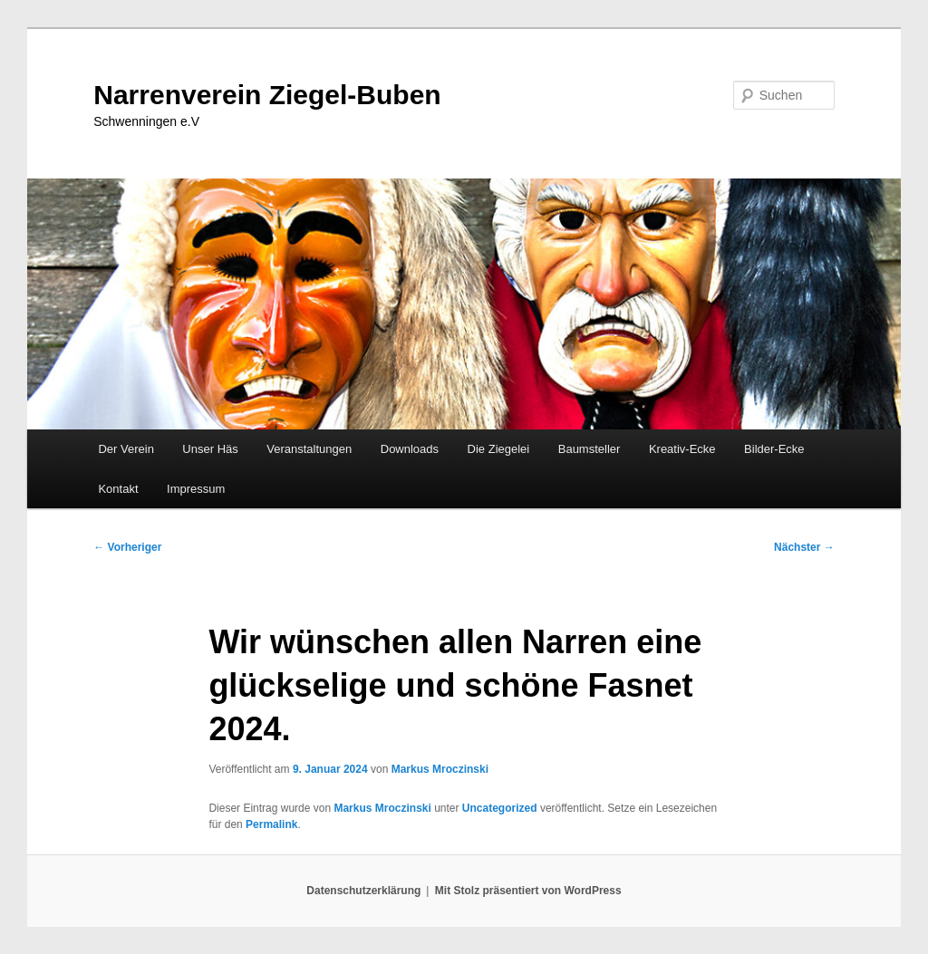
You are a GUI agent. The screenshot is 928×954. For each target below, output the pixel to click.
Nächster (804, 547)
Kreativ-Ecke (682, 449)
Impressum (196, 489)
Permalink (271, 824)
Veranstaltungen (309, 449)
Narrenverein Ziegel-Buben (266, 95)
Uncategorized (499, 808)
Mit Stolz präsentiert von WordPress (528, 890)
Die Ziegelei (499, 449)
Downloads (410, 449)
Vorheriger (127, 547)
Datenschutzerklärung (363, 890)
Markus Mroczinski (440, 769)
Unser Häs (209, 449)
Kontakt (118, 489)
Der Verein (125, 449)
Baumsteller (589, 449)
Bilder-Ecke (774, 449)
